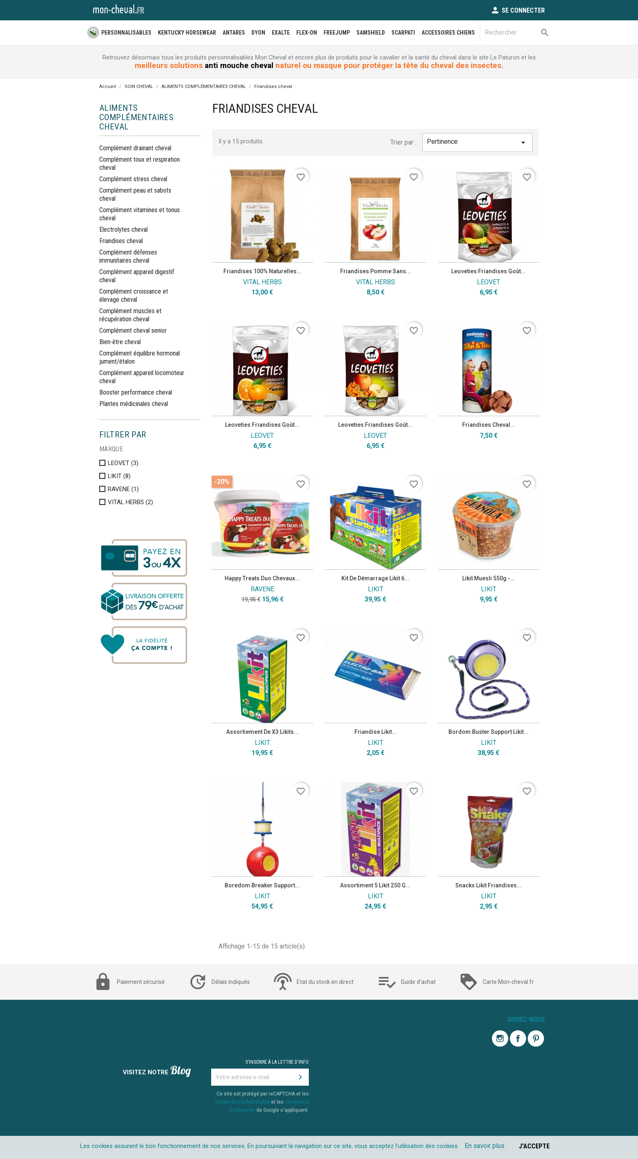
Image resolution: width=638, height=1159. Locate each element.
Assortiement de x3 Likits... (262, 732)
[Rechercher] (516, 32)
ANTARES (234, 32)
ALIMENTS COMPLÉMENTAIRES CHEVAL (136, 117)
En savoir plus (485, 1146)
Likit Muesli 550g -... (488, 578)
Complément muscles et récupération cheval (130, 315)
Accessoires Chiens (448, 32)
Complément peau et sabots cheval (135, 194)
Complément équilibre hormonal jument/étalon (139, 357)
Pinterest (536, 1038)
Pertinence (477, 142)
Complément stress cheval (133, 179)
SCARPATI (403, 32)
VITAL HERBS (130, 502)
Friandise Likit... (375, 732)
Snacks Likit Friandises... (488, 885)
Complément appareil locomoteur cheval (141, 377)
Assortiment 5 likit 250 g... (375, 885)
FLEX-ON (306, 32)
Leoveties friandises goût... (488, 271)
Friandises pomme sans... (375, 271)
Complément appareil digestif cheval (136, 276)
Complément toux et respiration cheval (139, 163)
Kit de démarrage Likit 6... (375, 578)
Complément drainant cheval (135, 148)
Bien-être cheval (120, 342)
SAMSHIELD (370, 32)
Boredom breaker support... (262, 885)
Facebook (518, 1038)
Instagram (500, 1038)
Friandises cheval (121, 241)
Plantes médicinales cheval (133, 404)
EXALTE (281, 32)
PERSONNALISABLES (126, 32)
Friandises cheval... (488, 424)
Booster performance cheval (135, 392)
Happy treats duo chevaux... (262, 578)
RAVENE (123, 489)
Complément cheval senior (133, 330)
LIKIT (119, 476)
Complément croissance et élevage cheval (133, 295)
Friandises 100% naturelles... (262, 271)
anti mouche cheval (239, 65)
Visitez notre (157, 1071)
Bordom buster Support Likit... (488, 732)
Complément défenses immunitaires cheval (128, 256)
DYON (258, 32)
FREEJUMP (336, 32)
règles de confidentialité (242, 1102)
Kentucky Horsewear (187, 32)
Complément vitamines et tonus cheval (139, 214)
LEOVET (123, 463)
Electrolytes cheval (123, 229)
